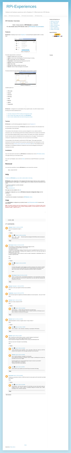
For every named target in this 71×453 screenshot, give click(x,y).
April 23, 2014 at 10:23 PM (20, 384)
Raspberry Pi (23, 34)
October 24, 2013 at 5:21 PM (19, 245)
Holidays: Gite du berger (55, 29)
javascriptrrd (28, 143)
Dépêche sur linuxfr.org (55, 21)
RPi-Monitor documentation (27, 15)
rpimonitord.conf (11, 187)
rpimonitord (10, 185)
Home (5, 15)
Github (23, 158)
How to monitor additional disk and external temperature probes (20, 116)
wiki (20, 189)
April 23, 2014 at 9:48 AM (18, 375)
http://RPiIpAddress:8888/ (32, 202)
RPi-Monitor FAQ (38, 15)
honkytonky (11, 293)
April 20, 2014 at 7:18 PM (17, 335)
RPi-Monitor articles (41, 153)
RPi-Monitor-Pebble (54, 26)
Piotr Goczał (11, 245)
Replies (11, 260)
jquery (19, 143)
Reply (10, 230)
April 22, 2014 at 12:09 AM (20, 348)
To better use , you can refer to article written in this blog (18, 177)
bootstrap (15, 143)
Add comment (8, 394)
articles (28, 196)
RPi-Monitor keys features (14, 15)
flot (33, 143)
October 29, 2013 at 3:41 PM (22, 275)
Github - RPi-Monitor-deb (55, 25)
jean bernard (11, 375)
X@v (13, 235)
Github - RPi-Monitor (54, 23)
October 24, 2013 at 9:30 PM (21, 263)
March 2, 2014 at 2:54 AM (17, 300)
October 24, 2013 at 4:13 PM (18, 227)
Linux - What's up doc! (54, 22)
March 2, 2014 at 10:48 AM (20, 308)
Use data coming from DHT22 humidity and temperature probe (20, 113)
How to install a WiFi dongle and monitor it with (19, 115)
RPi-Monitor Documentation (36, 26)
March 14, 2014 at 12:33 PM (18, 319)
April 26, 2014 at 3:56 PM (20, 354)
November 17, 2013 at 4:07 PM (18, 286)
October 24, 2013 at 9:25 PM (21, 235)
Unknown (10, 227)
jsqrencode (23, 143)
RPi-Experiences (20, 6)
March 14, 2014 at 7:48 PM (20, 327)
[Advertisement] (25, 434)
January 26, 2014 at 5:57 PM (18, 293)
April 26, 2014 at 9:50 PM (20, 366)
